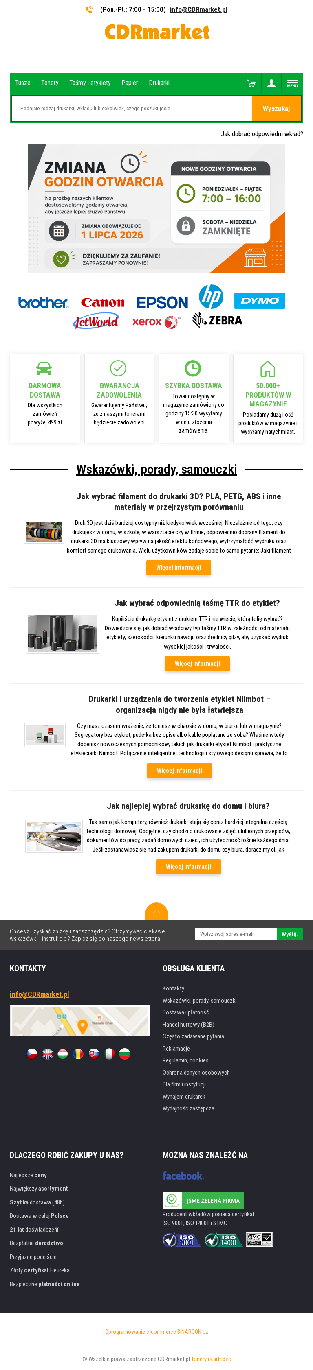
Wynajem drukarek (184, 1096)
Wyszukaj (276, 109)
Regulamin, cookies (186, 1060)
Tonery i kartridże (211, 1359)
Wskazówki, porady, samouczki (156, 469)
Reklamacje (176, 1048)
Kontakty (173, 988)
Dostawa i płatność (186, 1012)
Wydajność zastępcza (188, 1108)
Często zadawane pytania (193, 1036)
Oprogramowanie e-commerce (140, 1331)
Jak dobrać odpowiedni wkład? (262, 134)
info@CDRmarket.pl (198, 9)
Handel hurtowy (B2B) (188, 1024)
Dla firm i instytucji (184, 1084)
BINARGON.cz (192, 1331)
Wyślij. (290, 934)
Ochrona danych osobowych (196, 1072)
